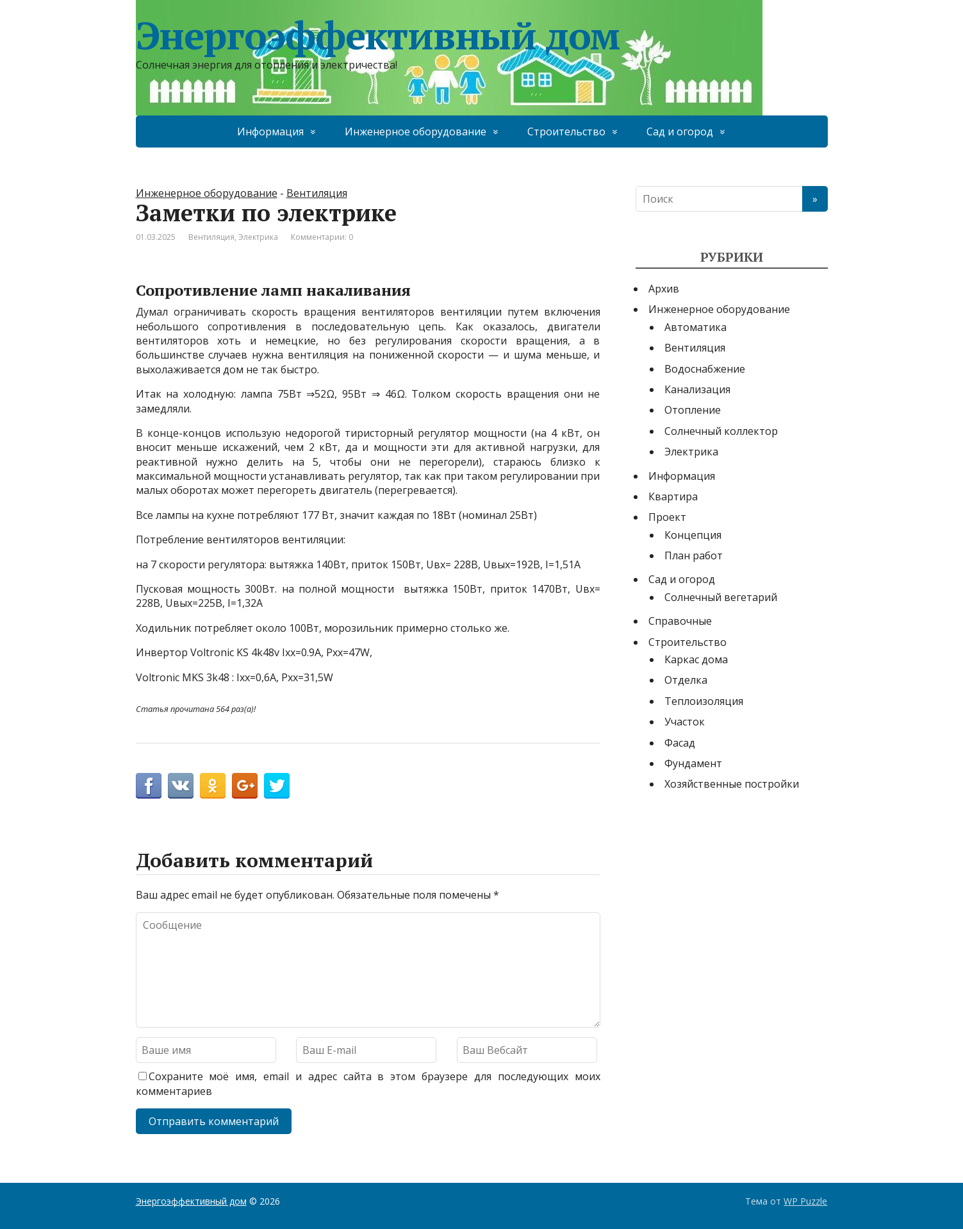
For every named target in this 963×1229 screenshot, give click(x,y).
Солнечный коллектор (721, 431)
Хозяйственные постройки (731, 784)
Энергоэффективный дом (378, 35)
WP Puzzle (805, 1201)
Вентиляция (316, 193)
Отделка (685, 680)
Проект (667, 517)
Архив (663, 289)
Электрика (258, 237)
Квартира (673, 496)
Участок (684, 722)
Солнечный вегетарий (720, 597)
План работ (693, 555)
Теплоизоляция (703, 701)
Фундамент (693, 763)
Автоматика (695, 327)
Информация (270, 131)
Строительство (566, 131)
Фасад (679, 743)
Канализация (697, 389)
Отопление (692, 410)
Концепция (692, 535)
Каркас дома (696, 659)
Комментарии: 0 (322, 237)
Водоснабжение (704, 369)
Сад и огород (679, 131)
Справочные (680, 621)
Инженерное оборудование (415, 131)
